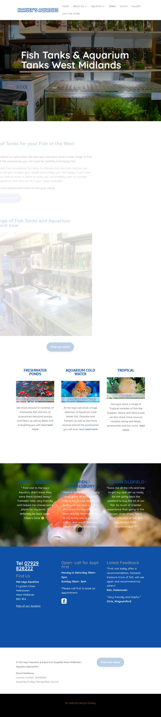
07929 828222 (27, 565)
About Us (78, 6)
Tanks (112, 6)
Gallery (136, 6)
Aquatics (96, 6)
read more (91, 429)
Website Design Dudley (80, 703)
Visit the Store (71, 14)
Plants (124, 6)
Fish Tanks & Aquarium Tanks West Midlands (75, 64)
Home (65, 6)
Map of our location (28, 605)
